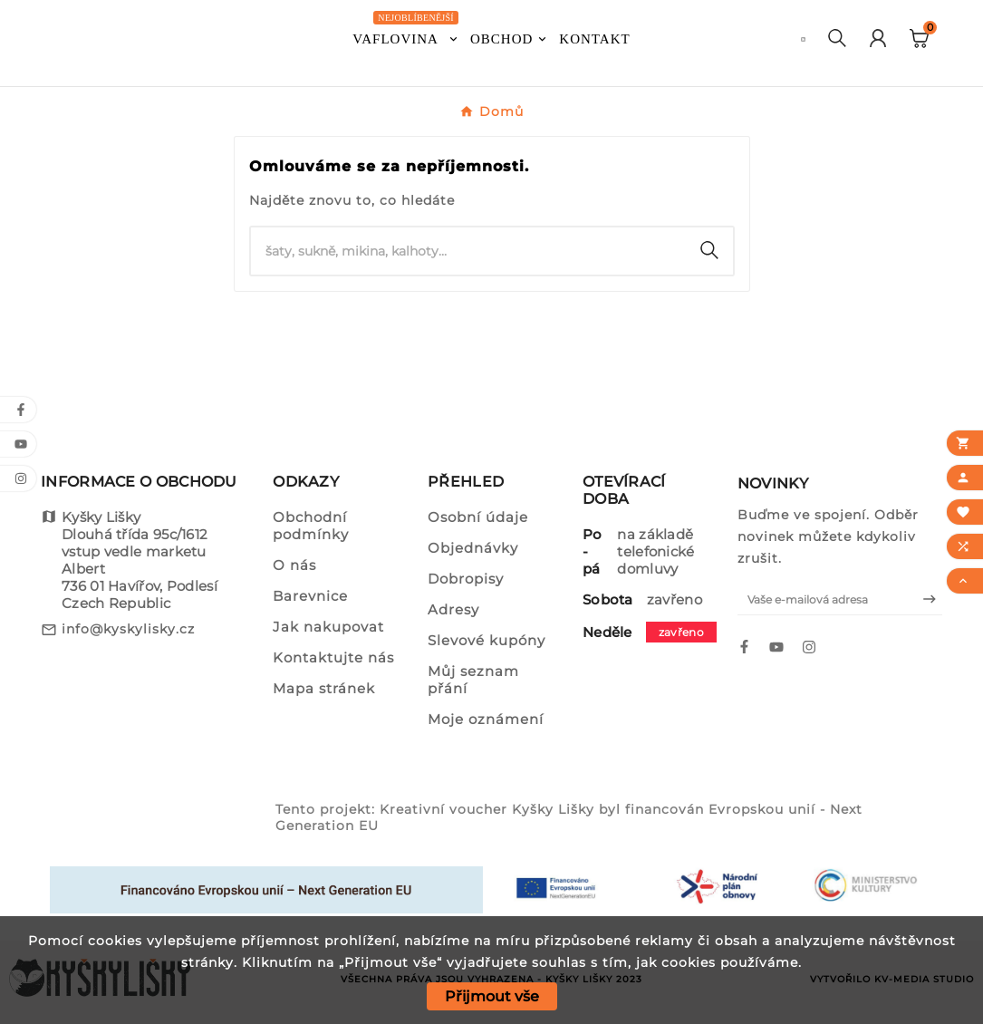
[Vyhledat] (468, 251)
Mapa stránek (324, 688)
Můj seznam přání (473, 679)
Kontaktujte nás (333, 657)
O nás (294, 565)
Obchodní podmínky (311, 525)
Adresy (453, 609)
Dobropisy (466, 578)
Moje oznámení (486, 719)
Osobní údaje (478, 517)
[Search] (709, 250)
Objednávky (473, 547)
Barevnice (310, 595)
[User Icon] (878, 41)
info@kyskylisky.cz (128, 629)
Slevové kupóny (486, 640)
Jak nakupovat (328, 626)
